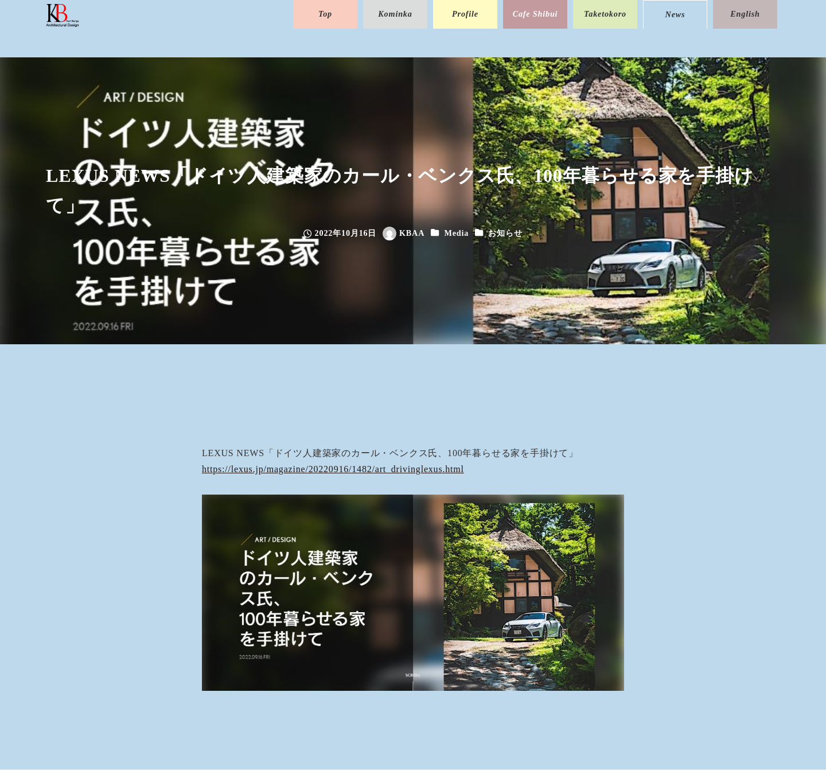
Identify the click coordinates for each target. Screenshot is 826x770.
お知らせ (505, 233)
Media (456, 233)
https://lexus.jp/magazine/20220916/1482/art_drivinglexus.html (333, 469)
